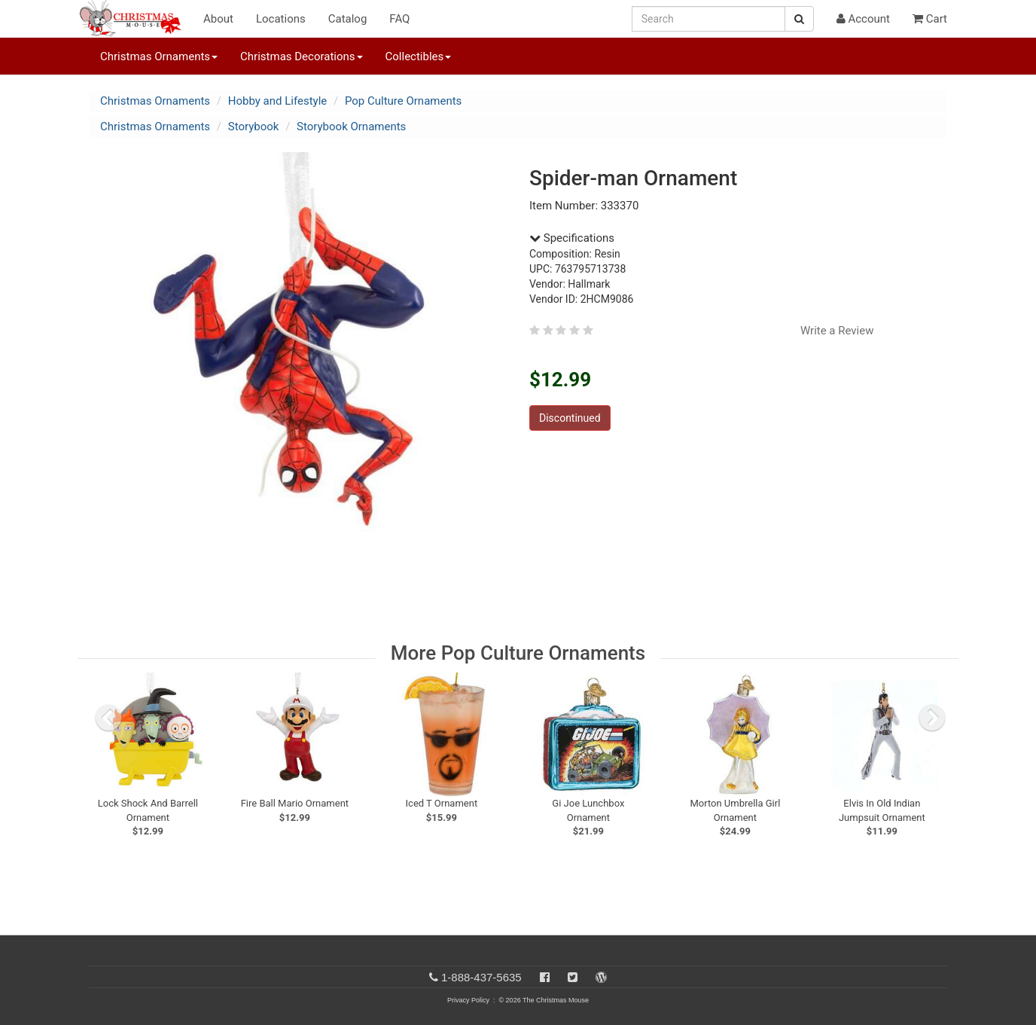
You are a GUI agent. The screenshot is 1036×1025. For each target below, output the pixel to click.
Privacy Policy (468, 1000)
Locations (281, 19)
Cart (930, 19)
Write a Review (837, 330)
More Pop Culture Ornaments (518, 653)
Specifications (571, 238)
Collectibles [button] (418, 56)
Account (863, 19)
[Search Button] (799, 19)
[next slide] (932, 718)
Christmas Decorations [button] (301, 56)
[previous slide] (108, 718)
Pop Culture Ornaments (403, 101)
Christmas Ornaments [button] (159, 56)
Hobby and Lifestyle (278, 101)
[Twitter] (572, 977)
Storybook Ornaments (351, 126)
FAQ (399, 19)
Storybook (253, 126)
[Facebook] (545, 977)
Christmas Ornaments (155, 101)
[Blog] (601, 977)
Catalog (347, 19)
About (218, 19)
